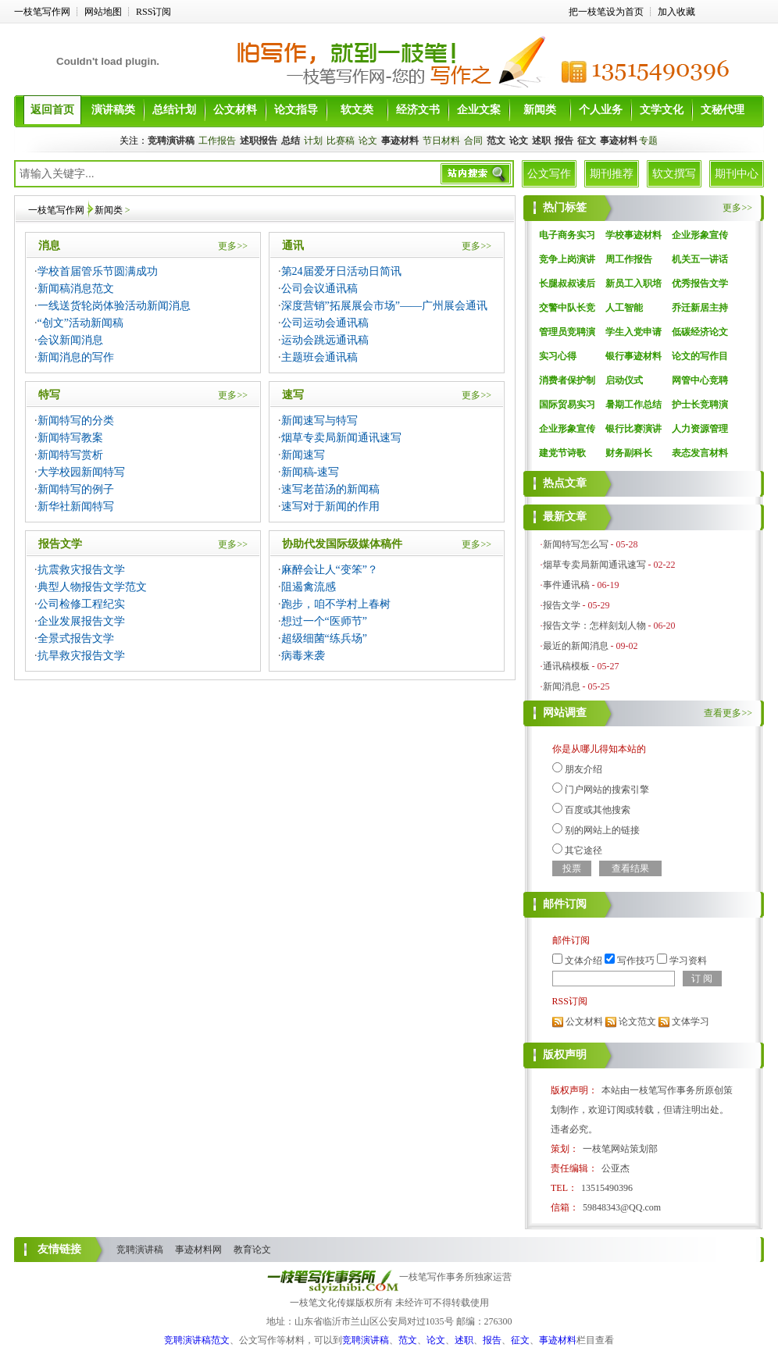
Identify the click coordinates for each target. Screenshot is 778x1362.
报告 (492, 1340)
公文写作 (549, 174)
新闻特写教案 (70, 438)
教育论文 (252, 1249)
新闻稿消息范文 (75, 288)
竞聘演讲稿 (139, 1249)
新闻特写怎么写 (575, 544)
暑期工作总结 (633, 404)
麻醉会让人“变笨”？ (329, 570)
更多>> (233, 246)
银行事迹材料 (633, 356)
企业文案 (479, 110)
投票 (571, 868)
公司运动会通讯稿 (325, 323)
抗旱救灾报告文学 (81, 655)
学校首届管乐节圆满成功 (97, 271)
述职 (464, 1340)
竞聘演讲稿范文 (197, 1340)
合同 (473, 140)
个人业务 (601, 110)
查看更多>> (728, 713)
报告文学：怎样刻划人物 (594, 625)
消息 (49, 245)
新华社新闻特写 (75, 506)
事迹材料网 (198, 1249)
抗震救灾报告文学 (81, 570)
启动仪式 (624, 380)
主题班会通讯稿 (319, 357)
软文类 (357, 110)
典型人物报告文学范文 (92, 587)
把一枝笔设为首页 (606, 11)
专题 (648, 140)
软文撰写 (674, 174)
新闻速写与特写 (319, 420)
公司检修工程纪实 (81, 604)
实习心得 (557, 356)
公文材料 (235, 110)
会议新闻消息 (70, 340)
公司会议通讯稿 (319, 288)
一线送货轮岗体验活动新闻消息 (114, 306)
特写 (49, 395)
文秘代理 (722, 110)
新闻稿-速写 (310, 472)
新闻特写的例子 (75, 489)
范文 (407, 1340)
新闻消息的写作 (75, 357)
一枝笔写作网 (42, 11)
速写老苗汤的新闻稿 (330, 489)
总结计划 (174, 110)
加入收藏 (676, 11)
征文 (520, 1340)
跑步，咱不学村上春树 (336, 604)
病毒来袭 (303, 655)
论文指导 (296, 110)
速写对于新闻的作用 (330, 506)
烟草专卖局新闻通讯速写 (341, 438)
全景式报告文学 (75, 638)
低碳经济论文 (700, 331)
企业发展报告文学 (81, 621)
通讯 (293, 245)
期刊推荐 (611, 174)
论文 (368, 140)
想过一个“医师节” (324, 621)
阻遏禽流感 (308, 587)
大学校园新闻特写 (81, 472)
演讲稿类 (113, 110)
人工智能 (624, 307)
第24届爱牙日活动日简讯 (341, 271)
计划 (313, 140)
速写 (293, 395)
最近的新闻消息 (575, 645)
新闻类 (539, 110)
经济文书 (418, 110)
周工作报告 (628, 259)
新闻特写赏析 (70, 455)
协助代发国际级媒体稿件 (342, 544)
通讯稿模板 (566, 666)
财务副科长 (628, 452)
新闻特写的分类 (75, 420)
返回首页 (52, 110)
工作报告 (217, 140)
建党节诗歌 (562, 452)
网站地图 (103, 11)
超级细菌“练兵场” (324, 638)
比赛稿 (341, 140)
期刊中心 (736, 174)
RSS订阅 (153, 11)
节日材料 (441, 140)
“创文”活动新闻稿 (80, 323)
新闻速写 (303, 455)
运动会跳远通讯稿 (325, 340)
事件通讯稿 (566, 584)
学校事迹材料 (633, 235)
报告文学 (60, 544)
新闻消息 (561, 686)
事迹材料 (557, 1340)
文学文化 (661, 110)
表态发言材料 (700, 452)
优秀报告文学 (700, 283)
